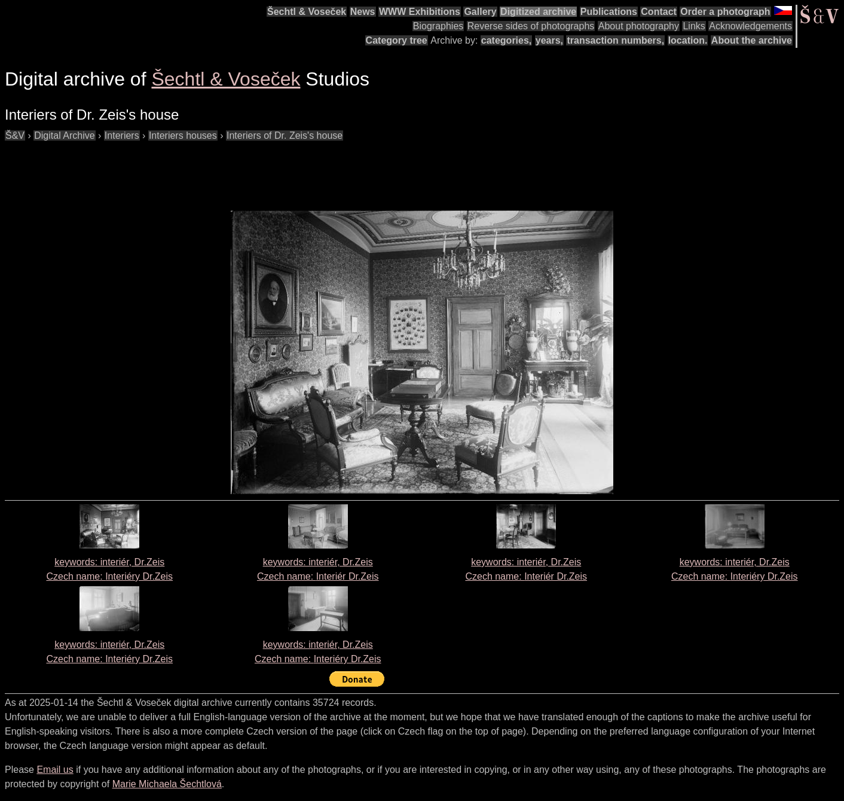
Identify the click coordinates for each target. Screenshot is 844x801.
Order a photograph (725, 12)
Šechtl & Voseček (306, 12)
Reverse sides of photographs (531, 26)
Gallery (480, 12)
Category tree (396, 40)
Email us (54, 770)
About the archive (751, 40)
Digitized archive (538, 12)
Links (694, 26)
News (362, 12)
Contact (659, 12)
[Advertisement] (222, 170)
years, (549, 40)
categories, (506, 40)
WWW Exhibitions (419, 12)
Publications (608, 12)
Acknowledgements (750, 26)
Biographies (438, 26)
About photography (638, 26)
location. (688, 40)
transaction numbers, (615, 40)
